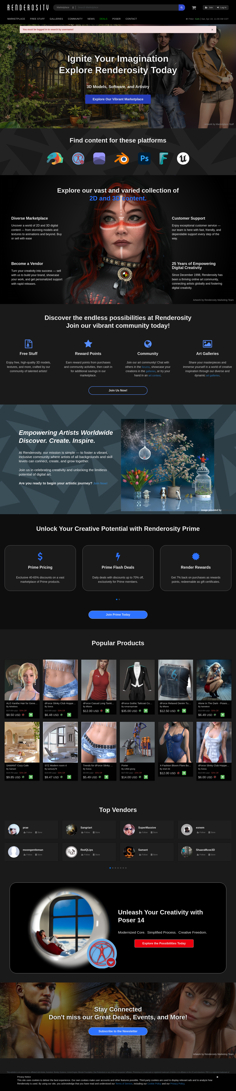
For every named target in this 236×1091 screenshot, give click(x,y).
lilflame (89, 706)
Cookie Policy (154, 1083)
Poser (116, 19)
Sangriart (86, 827)
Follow (28, 832)
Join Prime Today (118, 614)
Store (38, 832)
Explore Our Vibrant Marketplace (118, 99)
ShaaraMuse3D (205, 849)
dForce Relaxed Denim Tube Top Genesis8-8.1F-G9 (188, 703)
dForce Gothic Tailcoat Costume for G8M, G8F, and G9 (151, 703)
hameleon (205, 706)
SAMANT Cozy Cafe (17, 765)
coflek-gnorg (129, 769)
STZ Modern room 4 (56, 765)
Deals (104, 19)
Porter (124, 765)
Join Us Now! (118, 390)
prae (25, 827)
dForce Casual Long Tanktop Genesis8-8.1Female (110, 703)
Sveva (50, 706)
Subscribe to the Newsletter (117, 1031)
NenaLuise (228, 510)
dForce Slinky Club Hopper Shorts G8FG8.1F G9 (71, 703)
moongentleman (33, 849)
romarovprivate (130, 706)
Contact (131, 19)
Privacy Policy (177, 1083)
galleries (150, 371)
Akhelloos (13, 706)
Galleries (56, 19)
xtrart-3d (166, 769)
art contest (154, 375)
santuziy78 (52, 769)
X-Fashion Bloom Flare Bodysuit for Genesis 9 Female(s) (191, 765)
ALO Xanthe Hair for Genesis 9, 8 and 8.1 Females (34, 703)
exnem (200, 827)
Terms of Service (123, 1083)
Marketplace (16, 19)
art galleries (212, 375)
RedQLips (86, 849)
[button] (116, 599)
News (91, 19)
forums (145, 367)
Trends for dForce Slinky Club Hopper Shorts (107, 765)
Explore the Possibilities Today (164, 943)
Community (75, 19)
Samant (12, 769)
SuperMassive (147, 827)
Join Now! (101, 483)
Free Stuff (37, 19)
